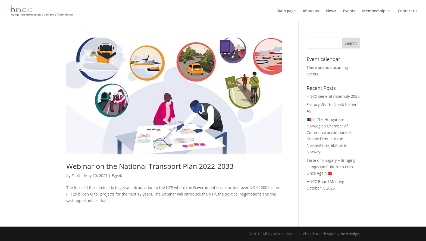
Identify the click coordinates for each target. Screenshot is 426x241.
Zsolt (75, 175)
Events (349, 11)
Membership (373, 11)
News (331, 11)
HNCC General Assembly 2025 (333, 96)
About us (311, 11)
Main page (286, 11)
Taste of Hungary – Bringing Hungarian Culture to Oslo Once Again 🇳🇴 (331, 167)
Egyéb (117, 175)
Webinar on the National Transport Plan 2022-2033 (150, 166)
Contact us (407, 11)
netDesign (350, 233)
